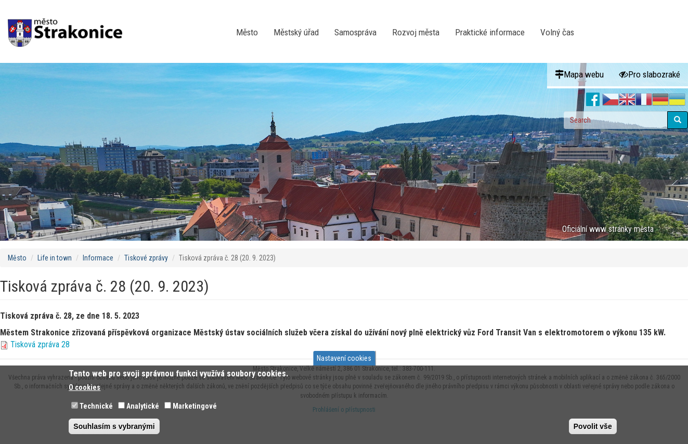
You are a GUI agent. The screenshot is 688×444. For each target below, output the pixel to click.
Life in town (54, 258)
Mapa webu (579, 74)
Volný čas (557, 32)
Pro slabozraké (649, 74)
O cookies (84, 387)
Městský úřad (296, 32)
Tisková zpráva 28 (40, 344)
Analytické (142, 406)
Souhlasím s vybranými (113, 426)
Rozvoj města (415, 32)
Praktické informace (490, 32)
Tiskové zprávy (146, 258)
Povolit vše (593, 426)
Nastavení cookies (344, 358)
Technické (96, 406)
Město (247, 32)
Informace (98, 258)
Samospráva (355, 32)
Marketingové (195, 406)
